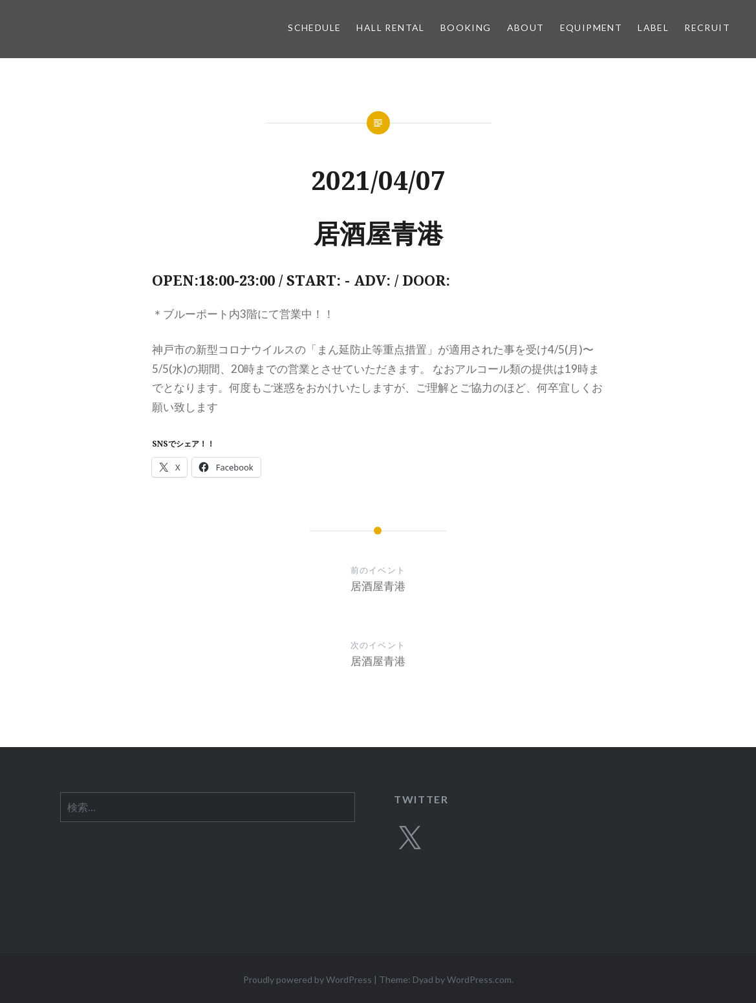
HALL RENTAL (390, 27)
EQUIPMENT (591, 27)
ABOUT (526, 27)
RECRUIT (707, 27)
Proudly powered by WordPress (307, 979)
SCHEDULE (314, 27)
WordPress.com (479, 979)
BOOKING (465, 27)
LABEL (653, 27)
